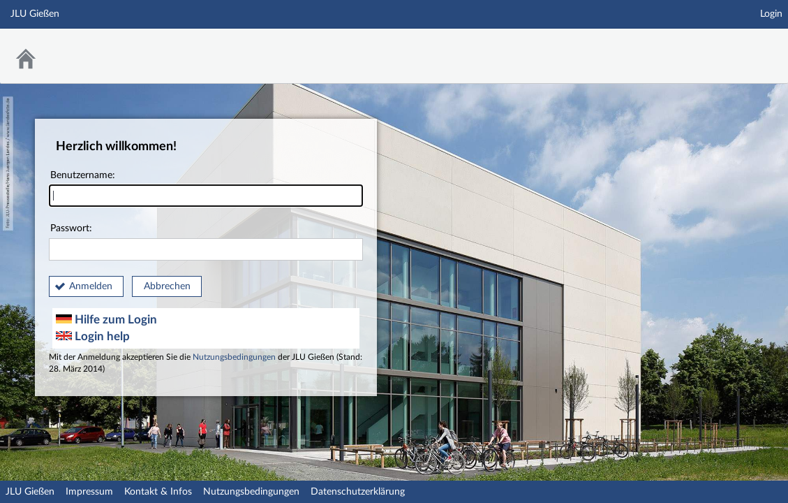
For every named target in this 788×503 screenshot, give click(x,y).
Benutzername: (206, 188)
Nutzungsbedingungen (234, 357)
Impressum (89, 492)
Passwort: (206, 242)
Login (771, 14)
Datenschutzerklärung (358, 492)
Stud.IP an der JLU (734, 47)
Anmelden (90, 286)
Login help (93, 336)
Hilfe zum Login (106, 320)
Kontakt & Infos (158, 492)
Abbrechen (167, 286)
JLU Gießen (30, 492)
